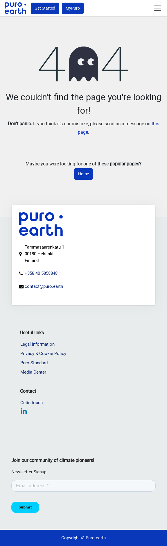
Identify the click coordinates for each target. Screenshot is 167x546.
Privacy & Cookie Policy (43, 353)
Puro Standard (34, 362)
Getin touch (31, 402)
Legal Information (37, 344)
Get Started (45, 8)
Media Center (33, 372)
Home (83, 174)
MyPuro (73, 8)
